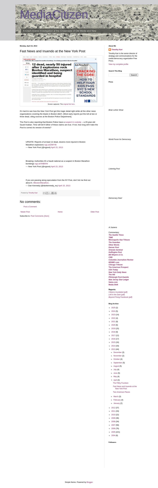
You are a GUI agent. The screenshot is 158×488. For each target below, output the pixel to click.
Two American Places (121, 392)
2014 (113, 346)
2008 (113, 421)
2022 (113, 318)
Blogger (90, 482)
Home (60, 212)
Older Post (95, 212)
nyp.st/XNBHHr (41, 164)
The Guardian (114, 242)
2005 (113, 432)
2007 (113, 425)
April (115, 380)
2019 (113, 329)
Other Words (114, 245)
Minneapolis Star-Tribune (119, 240)
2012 (113, 408)
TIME (111, 237)
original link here (69, 104)
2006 (113, 428)
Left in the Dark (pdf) (117, 295)
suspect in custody (73, 122)
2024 (113, 311)
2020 (113, 325)
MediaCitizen (54, 14)
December (117, 352)
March (116, 396)
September (118, 363)
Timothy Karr (117, 50)
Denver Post (114, 247)
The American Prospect (118, 267)
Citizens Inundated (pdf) (118, 292)
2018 (113, 332)
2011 (113, 411)
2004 (113, 435)
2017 (113, 335)
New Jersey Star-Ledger (119, 280)
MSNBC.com (114, 262)
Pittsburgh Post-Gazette (119, 277)
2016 (113, 339)
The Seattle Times (116, 235)
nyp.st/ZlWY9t (50, 145)
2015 (113, 342)
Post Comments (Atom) (40, 216)
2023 (113, 315)
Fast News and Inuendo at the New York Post (125, 387)
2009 (113, 418)
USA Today (113, 270)
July (115, 370)
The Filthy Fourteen (120, 383)
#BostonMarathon (41, 183)
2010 (113, 415)
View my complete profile (118, 64)
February (117, 400)
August (116, 366)
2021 (113, 322)
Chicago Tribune (115, 265)
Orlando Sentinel (116, 250)
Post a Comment (30, 207)
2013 (113, 349)
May (115, 376)
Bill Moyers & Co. (116, 255)
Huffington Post (115, 252)
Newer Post (25, 212)
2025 (113, 308)
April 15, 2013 (57, 147)
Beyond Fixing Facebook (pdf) (120, 297)
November (117, 356)
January (116, 403)
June (115, 373)
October (116, 359)
